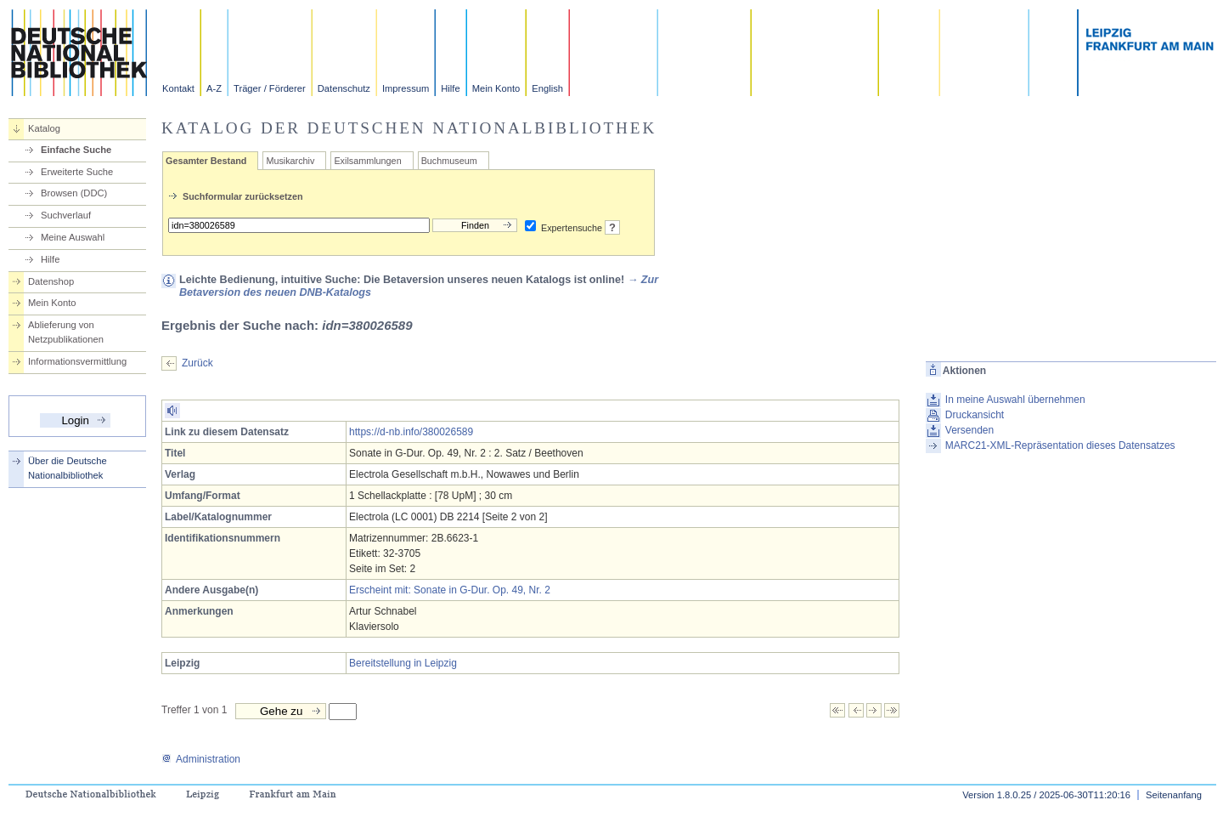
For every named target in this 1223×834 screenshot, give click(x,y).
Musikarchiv (290, 161)
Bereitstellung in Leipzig (403, 663)
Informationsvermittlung (77, 361)
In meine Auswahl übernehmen (1015, 400)
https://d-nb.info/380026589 (411, 432)
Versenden (969, 430)
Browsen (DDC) (74, 193)
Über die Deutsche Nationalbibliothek (67, 468)
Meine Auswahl (72, 237)
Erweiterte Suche (77, 172)
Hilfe (450, 88)
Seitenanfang (1174, 795)
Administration (200, 759)
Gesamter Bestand (206, 161)
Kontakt (178, 88)
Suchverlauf (66, 215)
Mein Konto (496, 88)
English (547, 88)
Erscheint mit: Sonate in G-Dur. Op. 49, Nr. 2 (449, 590)
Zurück (197, 363)
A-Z (214, 88)
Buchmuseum (449, 161)
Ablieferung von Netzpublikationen (66, 332)
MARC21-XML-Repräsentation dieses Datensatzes (1060, 445)
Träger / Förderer (270, 88)
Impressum (405, 88)
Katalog (44, 128)
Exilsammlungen (367, 161)
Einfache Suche (76, 150)
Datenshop (51, 281)
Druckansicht (974, 415)
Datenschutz (344, 88)
